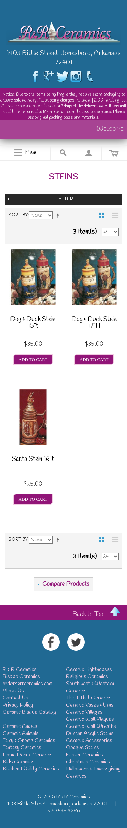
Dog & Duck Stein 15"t (33, 323)
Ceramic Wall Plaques (90, 719)
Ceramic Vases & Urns (89, 705)
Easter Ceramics (84, 754)
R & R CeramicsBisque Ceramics (21, 673)
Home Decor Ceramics (27, 754)
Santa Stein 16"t (33, 460)
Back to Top (87, 614)
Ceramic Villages (84, 712)
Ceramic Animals (20, 733)
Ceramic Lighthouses (89, 669)
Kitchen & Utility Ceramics (31, 769)
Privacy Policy (18, 705)
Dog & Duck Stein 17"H (94, 323)
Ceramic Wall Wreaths (91, 726)
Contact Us (15, 697)
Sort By (18, 215)
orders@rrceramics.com (27, 683)
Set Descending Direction (59, 215)
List (113, 215)
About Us (13, 690)
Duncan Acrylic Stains (89, 733)
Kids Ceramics (18, 761)
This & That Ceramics (88, 697)
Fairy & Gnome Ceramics (29, 740)
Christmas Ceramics (88, 761)
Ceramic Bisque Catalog (29, 712)
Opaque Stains (82, 747)
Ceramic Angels (20, 726)
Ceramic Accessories (89, 740)
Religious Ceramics (87, 676)
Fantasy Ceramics (22, 747)
